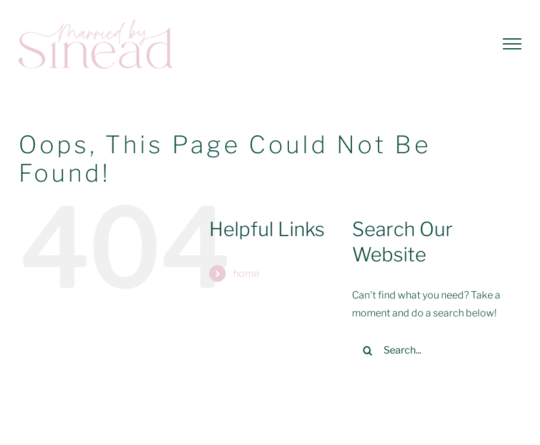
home (246, 273)
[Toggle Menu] (512, 43)
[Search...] (429, 350)
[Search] (367, 350)
